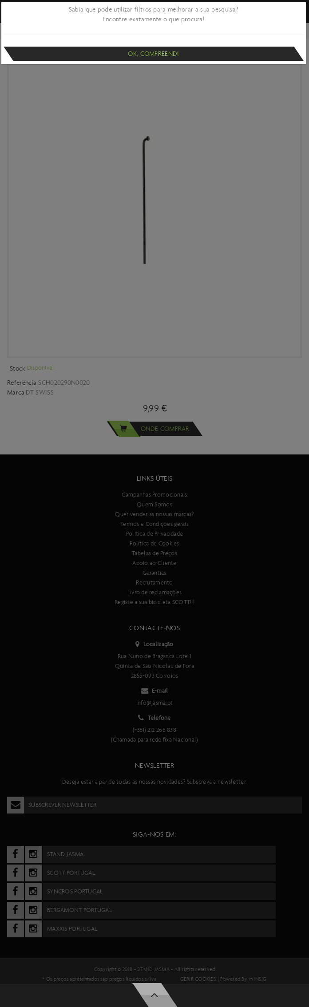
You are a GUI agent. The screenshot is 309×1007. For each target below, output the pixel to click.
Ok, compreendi (153, 54)
